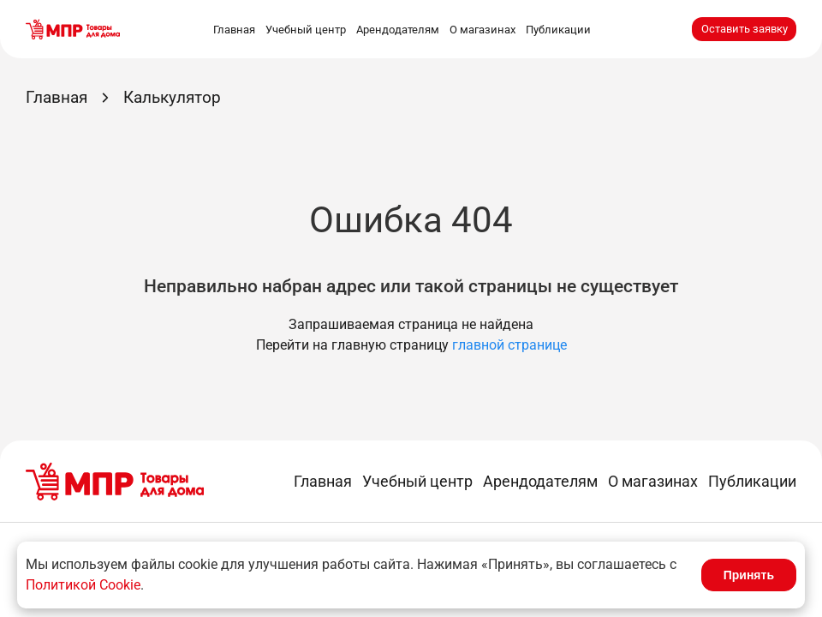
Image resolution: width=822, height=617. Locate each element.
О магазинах (482, 29)
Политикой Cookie (83, 585)
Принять (749, 575)
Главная (234, 29)
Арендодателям (397, 29)
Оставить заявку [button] (744, 28)
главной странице (509, 345)
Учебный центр (305, 29)
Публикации (558, 29)
